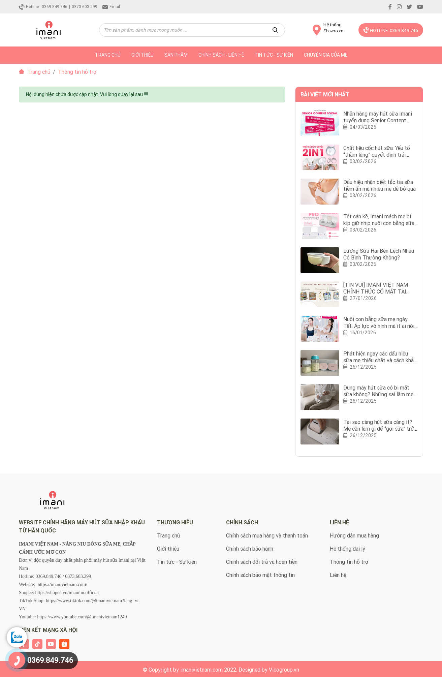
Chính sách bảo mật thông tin (260, 575)
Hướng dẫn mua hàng (354, 535)
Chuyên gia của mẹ (325, 55)
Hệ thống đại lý (347, 548)
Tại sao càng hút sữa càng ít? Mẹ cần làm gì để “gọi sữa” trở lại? (378, 429)
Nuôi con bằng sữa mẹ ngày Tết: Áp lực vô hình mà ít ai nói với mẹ (378, 326)
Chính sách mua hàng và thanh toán (267, 535)
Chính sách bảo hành (249, 548)
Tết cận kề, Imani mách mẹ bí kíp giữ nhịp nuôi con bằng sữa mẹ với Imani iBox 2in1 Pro (378, 223)
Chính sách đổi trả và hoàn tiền (261, 561)
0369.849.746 (54, 6)
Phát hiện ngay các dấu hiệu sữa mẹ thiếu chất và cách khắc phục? (379, 360)
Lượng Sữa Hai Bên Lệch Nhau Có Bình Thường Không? (378, 254)
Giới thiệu (142, 55)
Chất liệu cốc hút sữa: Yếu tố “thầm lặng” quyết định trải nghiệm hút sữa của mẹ (376, 155)
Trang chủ (34, 71)
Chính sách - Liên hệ (221, 55)
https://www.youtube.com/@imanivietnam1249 (82, 616)
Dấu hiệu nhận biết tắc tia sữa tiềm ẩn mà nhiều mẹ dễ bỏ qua (379, 185)
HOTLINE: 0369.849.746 (389, 30)
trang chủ (108, 55)
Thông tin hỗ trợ (349, 561)
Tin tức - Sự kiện (274, 55)
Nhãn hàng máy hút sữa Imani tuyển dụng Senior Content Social (377, 120)
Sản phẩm (176, 55)
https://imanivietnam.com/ (62, 584)
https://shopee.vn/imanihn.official (67, 592)
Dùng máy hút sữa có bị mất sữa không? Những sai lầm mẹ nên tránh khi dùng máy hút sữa (379, 394)
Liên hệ (338, 575)
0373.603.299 (84, 6)
